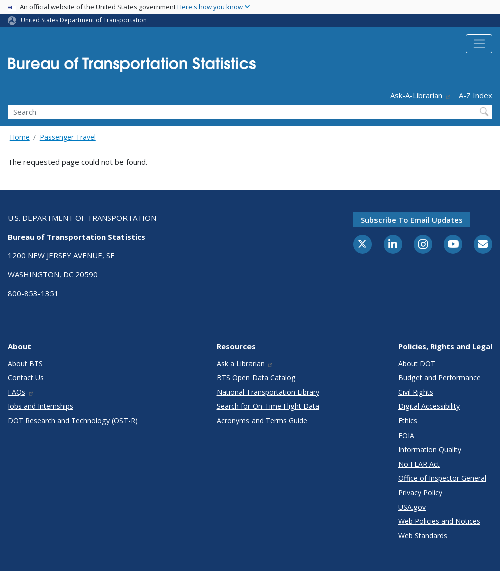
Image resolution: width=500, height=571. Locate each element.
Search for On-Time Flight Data (268, 406)
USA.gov (412, 507)
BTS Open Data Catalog (256, 377)
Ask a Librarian (245, 363)
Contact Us (26, 377)
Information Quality (429, 449)
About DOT (416, 363)
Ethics (407, 420)
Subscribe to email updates (412, 220)
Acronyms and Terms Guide (262, 420)
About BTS (25, 363)
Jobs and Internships (40, 406)
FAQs (21, 392)
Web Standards (422, 535)
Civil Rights (415, 392)
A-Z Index (475, 95)
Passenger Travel (68, 137)
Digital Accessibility (429, 406)
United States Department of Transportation (84, 20)
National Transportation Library (268, 392)
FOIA (406, 435)
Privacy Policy (420, 492)
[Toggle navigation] (479, 43)
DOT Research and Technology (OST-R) (73, 420)
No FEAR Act (419, 464)
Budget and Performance (439, 377)
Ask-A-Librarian (420, 95)
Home (20, 137)
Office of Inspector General (442, 478)
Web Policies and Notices (439, 521)
